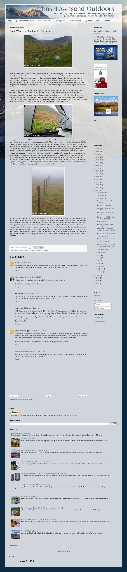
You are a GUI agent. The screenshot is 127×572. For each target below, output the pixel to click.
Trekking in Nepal (102, 236)
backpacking (18, 250)
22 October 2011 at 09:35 (32, 308)
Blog (9, 21)
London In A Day (102, 221)
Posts (97, 304)
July (99, 255)
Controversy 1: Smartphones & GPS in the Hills (36, 462)
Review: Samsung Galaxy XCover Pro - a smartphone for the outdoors (43, 508)
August (100, 252)
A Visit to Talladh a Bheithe (29, 531)
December (101, 193)
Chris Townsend (20, 331)
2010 (98, 275)
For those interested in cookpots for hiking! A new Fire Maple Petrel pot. (43, 473)
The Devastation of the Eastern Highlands (34, 450)
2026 (98, 149)
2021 (98, 163)
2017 (98, 174)
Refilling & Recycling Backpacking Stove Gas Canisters (38, 519)
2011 (98, 190)
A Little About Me (44, 21)
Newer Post (13, 396)
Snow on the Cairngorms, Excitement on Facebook (106, 229)
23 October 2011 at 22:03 (36, 351)
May (99, 261)
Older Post (82, 396)
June (99, 258)
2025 (98, 151)
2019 (98, 168)
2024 (98, 154)
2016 (98, 176)
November (101, 196)
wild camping (44, 250)
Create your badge (99, 321)
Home (48, 396)
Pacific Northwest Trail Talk (105, 239)
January (100, 272)
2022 (98, 160)
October (100, 198)
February (101, 269)
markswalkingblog (21, 351)
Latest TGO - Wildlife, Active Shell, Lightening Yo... (106, 218)
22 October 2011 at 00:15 (33, 277)
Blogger (67, 551)
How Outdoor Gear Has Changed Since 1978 (35, 485)
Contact (107, 21)
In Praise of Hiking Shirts (29, 496)
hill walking (26, 250)
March (100, 266)
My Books (89, 21)
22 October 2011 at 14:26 (38, 331)
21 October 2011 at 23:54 (28, 262)
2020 (98, 165)
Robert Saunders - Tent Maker (20, 433)
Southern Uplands (35, 250)
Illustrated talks (75, 21)
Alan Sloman (19, 277)
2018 (98, 171)
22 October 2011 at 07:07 (32, 293)
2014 (98, 182)
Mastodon (97, 296)
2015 (98, 179)
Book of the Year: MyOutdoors (106, 233)
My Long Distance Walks (24, 21)
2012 (98, 188)
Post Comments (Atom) (25, 400)
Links (98, 21)
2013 (98, 185)
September (101, 249)
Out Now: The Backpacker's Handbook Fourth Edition (106, 245)
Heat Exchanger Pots (27, 439)
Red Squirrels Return (104, 205)
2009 (98, 278)
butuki (17, 262)
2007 (98, 283)
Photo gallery (60, 21)
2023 (98, 157)
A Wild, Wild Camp (103, 241)
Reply (17, 270)
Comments (99, 308)
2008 (98, 281)
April (99, 263)
